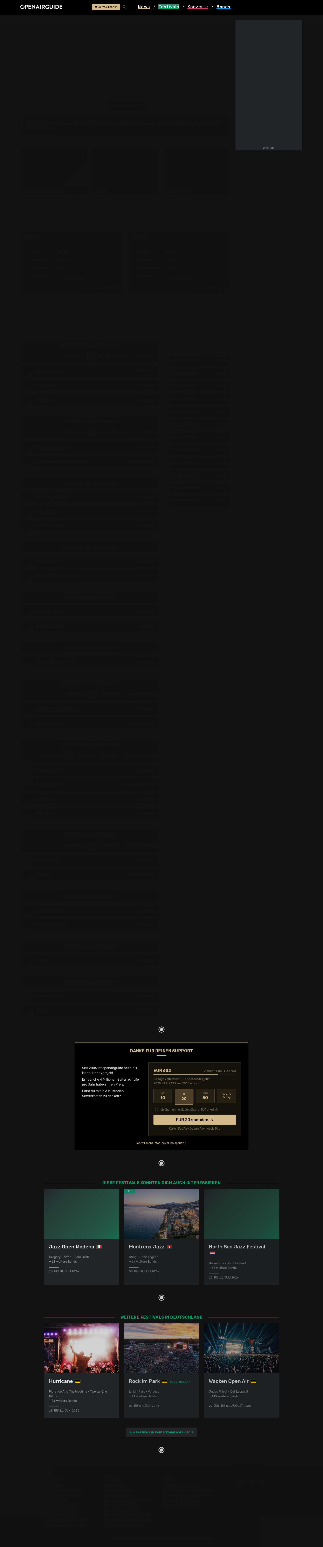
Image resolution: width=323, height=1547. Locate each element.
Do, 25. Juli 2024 (199, 451)
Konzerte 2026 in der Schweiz (127, 1520)
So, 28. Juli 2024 (199, 489)
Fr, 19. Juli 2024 (199, 374)
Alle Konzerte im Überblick (124, 1525)
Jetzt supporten (106, 7)
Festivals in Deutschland (63, 1495)
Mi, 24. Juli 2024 (199, 438)
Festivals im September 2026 (66, 1520)
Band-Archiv (152, 57)
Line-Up (39, 54)
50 (205, 1096)
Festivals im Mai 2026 (60, 1505)
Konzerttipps (114, 1485)
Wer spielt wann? (46, 57)
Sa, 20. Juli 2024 (199, 387)
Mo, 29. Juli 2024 (199, 502)
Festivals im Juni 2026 (61, 1510)
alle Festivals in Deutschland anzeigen (160, 1432)
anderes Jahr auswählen (125, 106)
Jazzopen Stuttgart (96, 21)
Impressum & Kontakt (180, 1505)
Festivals (47, 21)
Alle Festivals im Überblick (64, 1525)
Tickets (81, 57)
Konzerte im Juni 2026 (121, 1510)
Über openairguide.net (181, 1485)
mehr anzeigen (72, 278)
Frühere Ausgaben (156, 54)
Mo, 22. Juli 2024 (199, 412)
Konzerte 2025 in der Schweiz (127, 1515)
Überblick (83, 54)
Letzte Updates (109, 54)
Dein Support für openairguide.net (190, 1490)
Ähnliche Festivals (111, 57)
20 (184, 1096)
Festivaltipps (54, 1485)
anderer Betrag (226, 1097)
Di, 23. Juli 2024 (199, 425)
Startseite (28, 21)
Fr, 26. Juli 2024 (199, 463)
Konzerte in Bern (117, 1495)
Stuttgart (181, 37)
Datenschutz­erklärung (181, 1500)
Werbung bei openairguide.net (187, 1495)
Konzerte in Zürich (118, 1490)
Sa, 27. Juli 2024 (199, 476)
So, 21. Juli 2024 (199, 400)
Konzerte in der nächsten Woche (129, 1500)
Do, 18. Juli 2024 (199, 361)
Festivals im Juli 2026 (61, 1515)
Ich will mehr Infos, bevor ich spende (160, 1142)
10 (163, 1096)
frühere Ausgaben (129, 21)
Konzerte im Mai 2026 (121, 1505)
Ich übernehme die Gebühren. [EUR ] (187, 1109)
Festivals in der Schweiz (62, 1490)
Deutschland (68, 21)
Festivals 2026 (55, 1500)
